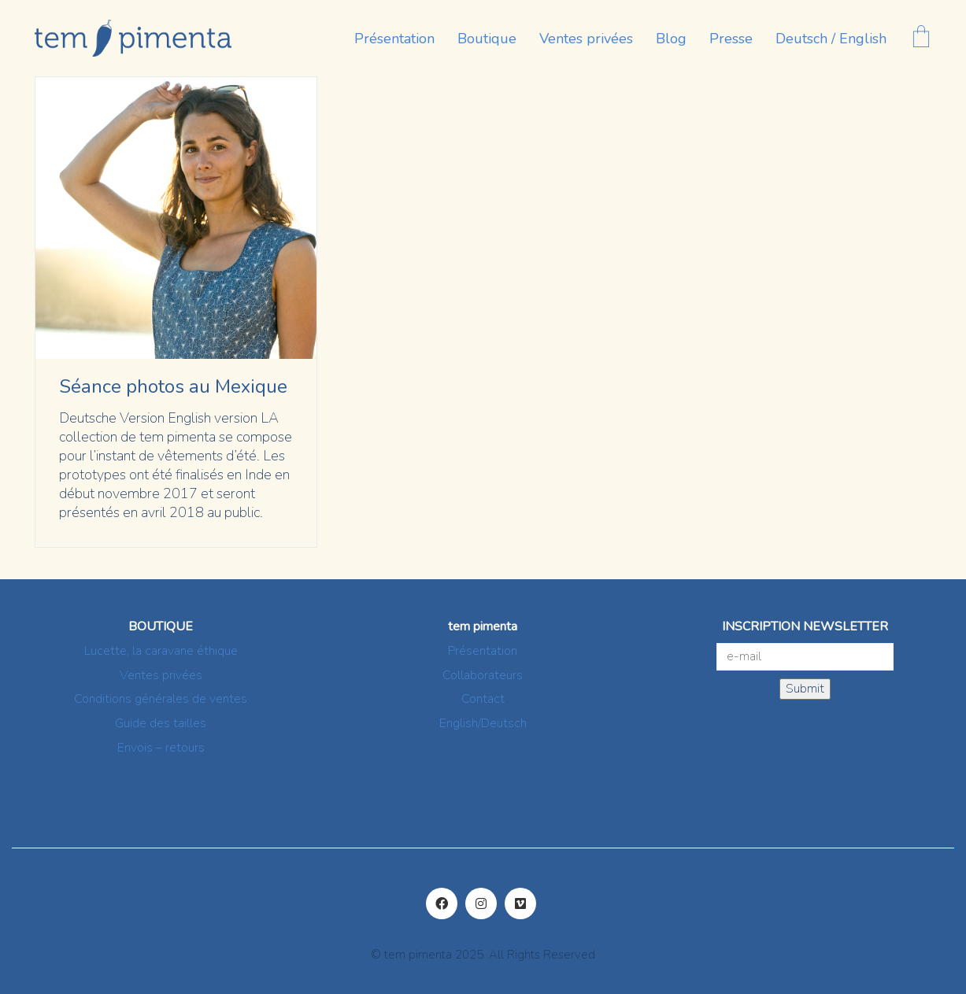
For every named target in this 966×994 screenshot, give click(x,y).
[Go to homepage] (133, 38)
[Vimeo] (520, 903)
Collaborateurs (482, 675)
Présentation (482, 651)
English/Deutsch (483, 723)
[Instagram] (481, 903)
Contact (483, 699)
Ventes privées (161, 675)
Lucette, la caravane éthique (161, 651)
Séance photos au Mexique (173, 386)
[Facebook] (441, 903)
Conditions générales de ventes (160, 699)
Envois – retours (161, 748)
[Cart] (921, 38)
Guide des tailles (160, 723)
